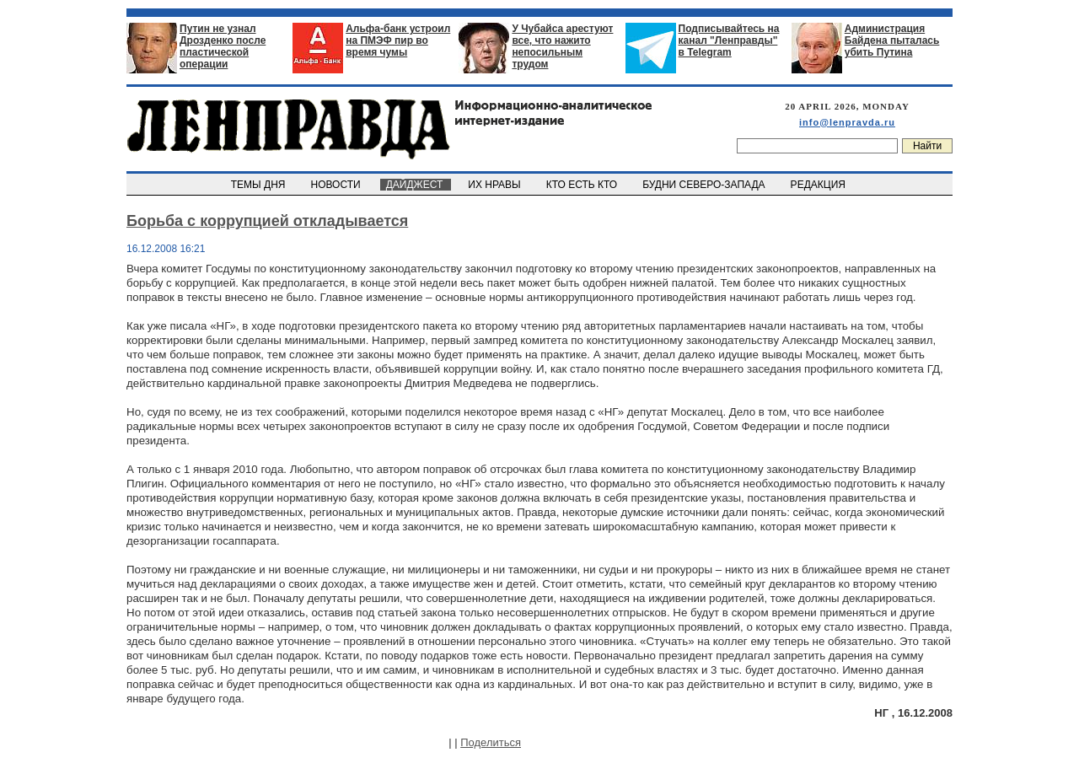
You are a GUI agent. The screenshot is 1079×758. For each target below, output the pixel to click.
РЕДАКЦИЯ (819, 185)
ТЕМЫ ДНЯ (259, 185)
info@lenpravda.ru (847, 122)
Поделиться (490, 742)
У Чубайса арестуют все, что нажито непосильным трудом (562, 46)
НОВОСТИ (337, 185)
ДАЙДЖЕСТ (415, 185)
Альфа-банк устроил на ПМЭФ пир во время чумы (398, 40)
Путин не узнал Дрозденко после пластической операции (223, 46)
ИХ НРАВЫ (496, 185)
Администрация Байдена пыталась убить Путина (892, 40)
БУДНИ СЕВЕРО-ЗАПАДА (704, 185)
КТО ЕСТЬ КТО (582, 185)
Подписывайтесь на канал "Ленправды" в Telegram (729, 40)
